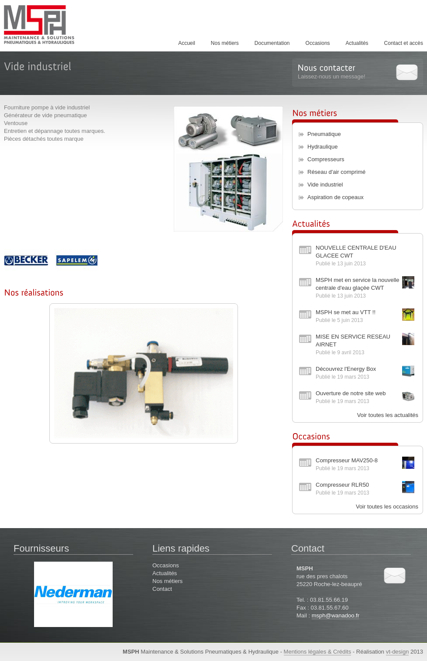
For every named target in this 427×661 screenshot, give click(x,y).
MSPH (47, 24)
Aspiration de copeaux (335, 197)
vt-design (397, 651)
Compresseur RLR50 (342, 484)
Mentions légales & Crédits (317, 651)
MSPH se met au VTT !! (345, 312)
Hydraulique (322, 146)
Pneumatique (324, 134)
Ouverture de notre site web (351, 393)
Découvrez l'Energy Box (346, 369)
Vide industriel (325, 184)
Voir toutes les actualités (387, 415)
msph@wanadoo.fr (335, 615)
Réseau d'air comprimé (336, 172)
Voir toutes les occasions (387, 506)
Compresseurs (325, 159)
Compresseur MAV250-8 (347, 460)
